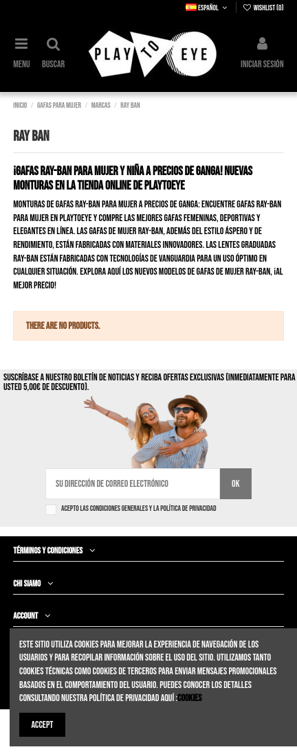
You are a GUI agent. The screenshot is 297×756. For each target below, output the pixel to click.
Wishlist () (263, 7)
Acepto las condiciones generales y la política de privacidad (139, 508)
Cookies (189, 698)
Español (208, 7)
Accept (43, 725)
